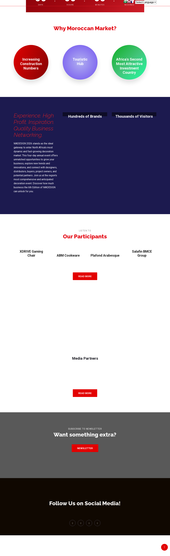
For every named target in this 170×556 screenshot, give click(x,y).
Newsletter (85, 453)
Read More (85, 271)
